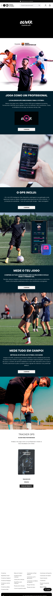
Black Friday (43, 587)
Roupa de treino (31, 587)
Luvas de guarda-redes (20, 588)
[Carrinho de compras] (50, 5)
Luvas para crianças (19, 579)
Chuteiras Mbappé (6, 580)
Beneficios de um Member (26, 1)
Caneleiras (42, 580)
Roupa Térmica (31, 584)
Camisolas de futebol (45, 575)
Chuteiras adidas (5, 587)
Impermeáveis (43, 578)
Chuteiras (3, 573)
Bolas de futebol (18, 573)
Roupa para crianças (19, 585)
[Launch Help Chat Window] (47, 589)
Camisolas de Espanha (46, 573)
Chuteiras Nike (4, 589)
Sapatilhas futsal (5, 575)
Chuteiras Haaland (5, 578)
